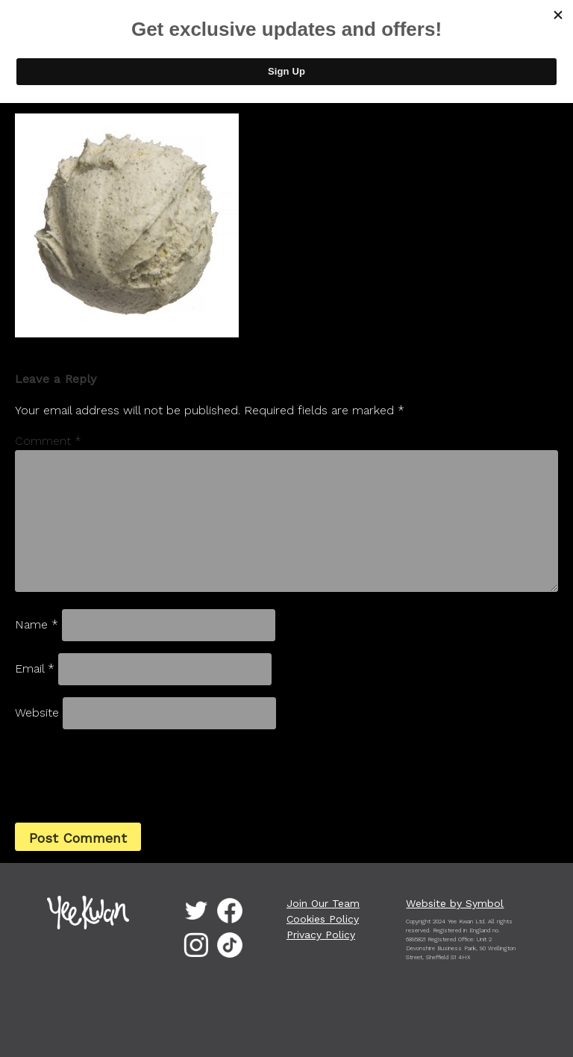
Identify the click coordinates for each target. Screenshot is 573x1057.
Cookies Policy (322, 919)
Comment (48, 441)
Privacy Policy (320, 935)
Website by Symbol (455, 903)
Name (36, 624)
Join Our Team (323, 903)
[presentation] (116, 774)
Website (37, 712)
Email (34, 668)
